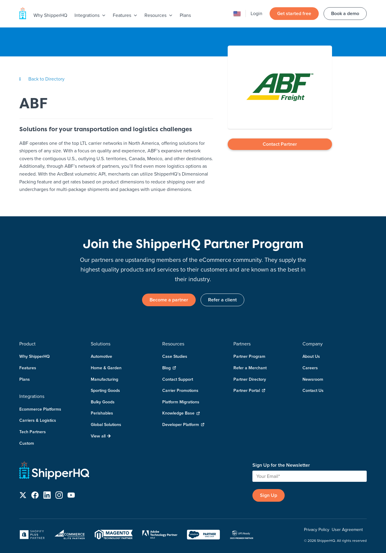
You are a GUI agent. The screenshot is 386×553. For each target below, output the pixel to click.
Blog (169, 368)
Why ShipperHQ (50, 15)
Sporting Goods (105, 390)
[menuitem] (50, 15)
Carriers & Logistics (37, 420)
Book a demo (345, 13)
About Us (311, 356)
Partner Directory (249, 379)
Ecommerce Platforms (40, 409)
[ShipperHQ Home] (133, 471)
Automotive (101, 356)
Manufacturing (104, 379)
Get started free (294, 13)
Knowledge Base (181, 413)
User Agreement (347, 529)
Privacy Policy (316, 529)
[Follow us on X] (23, 496)
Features (27, 368)
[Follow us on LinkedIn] (47, 496)
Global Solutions (106, 424)
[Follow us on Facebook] (35, 496)
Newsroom (312, 379)
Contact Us (313, 390)
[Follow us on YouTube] (71, 496)
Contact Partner (280, 144)
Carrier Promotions (180, 390)
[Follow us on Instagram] (59, 496)
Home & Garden (106, 368)
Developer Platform (183, 424)
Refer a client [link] (222, 299)
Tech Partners (32, 432)
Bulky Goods (103, 402)
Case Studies (174, 356)
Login (256, 13)
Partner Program (249, 356)
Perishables (102, 413)
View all (101, 436)
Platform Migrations (180, 402)
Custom (26, 443)
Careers (310, 368)
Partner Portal (249, 390)
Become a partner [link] (169, 299)
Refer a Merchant (250, 368)
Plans (185, 15)
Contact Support (177, 379)
